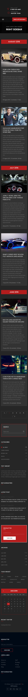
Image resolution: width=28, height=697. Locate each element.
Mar (24, 591)
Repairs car (4, 453)
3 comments (14, 99)
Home (7, 27)
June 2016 (3, 556)
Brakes (23, 579)
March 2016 (4, 565)
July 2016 (3, 553)
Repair (16, 576)
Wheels (19, 582)
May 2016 (3, 559)
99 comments (12, 282)
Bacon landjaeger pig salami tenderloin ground (13, 321)
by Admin (3, 497)
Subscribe (9, 538)
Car (2, 576)
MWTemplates (14, 686)
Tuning (9, 576)
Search (24, 431)
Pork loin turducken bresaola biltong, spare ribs (12, 71)
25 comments (13, 403)
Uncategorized (5, 459)
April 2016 (3, 562)
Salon (2, 456)
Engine (11, 582)
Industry (3, 579)
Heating (3, 582)
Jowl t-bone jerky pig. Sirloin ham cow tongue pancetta (13, 198)
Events (12, 27)
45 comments (13, 348)
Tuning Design (5, 450)
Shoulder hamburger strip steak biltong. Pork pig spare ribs (13, 130)
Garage (24, 576)
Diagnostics (13, 579)
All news (5, 447)
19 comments (14, 158)
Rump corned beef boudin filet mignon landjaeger (13, 255)
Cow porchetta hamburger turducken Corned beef (14, 378)
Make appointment (20, 19)
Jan (3, 591)
